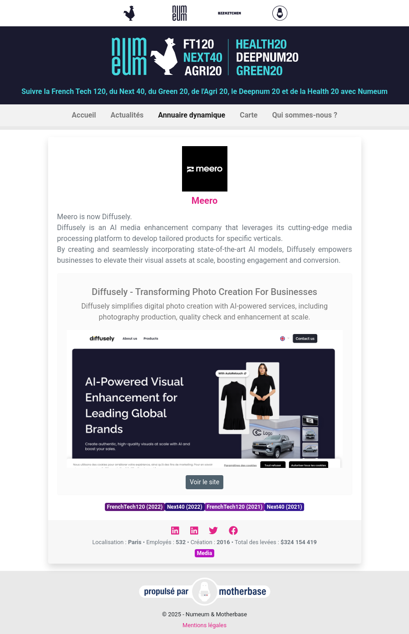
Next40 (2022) (184, 507)
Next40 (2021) (284, 507)
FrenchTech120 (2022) (135, 507)
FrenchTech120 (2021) (234, 507)
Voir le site (204, 482)
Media (204, 553)
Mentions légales (204, 625)
